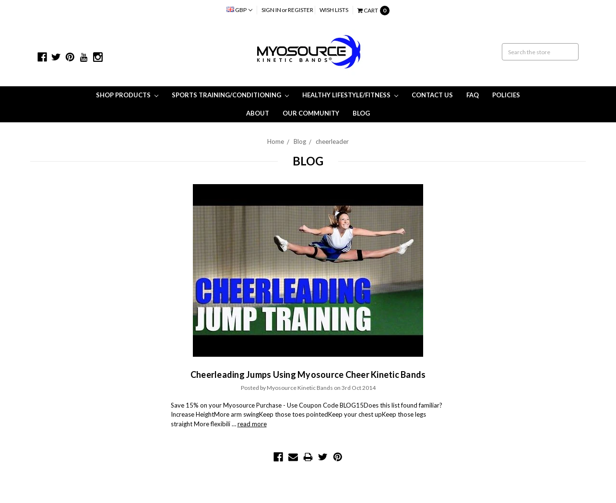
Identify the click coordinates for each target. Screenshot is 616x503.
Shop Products (127, 95)
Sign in (271, 9)
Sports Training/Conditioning (230, 95)
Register (300, 9)
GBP (239, 9)
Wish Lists (334, 9)
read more (252, 424)
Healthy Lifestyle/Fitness (350, 95)
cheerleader (332, 141)
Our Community (311, 113)
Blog (361, 113)
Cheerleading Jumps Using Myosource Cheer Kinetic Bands (308, 374)
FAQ (472, 95)
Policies (506, 95)
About (257, 113)
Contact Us (432, 95)
